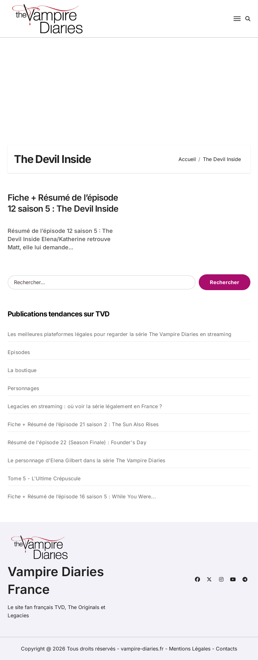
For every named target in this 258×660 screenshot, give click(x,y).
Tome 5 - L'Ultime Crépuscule (44, 478)
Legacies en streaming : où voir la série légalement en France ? (85, 406)
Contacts (226, 648)
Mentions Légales (190, 648)
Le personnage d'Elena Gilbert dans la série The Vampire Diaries (86, 460)
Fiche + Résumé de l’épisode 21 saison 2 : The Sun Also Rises (83, 424)
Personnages (23, 388)
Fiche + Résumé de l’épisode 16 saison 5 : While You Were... (82, 496)
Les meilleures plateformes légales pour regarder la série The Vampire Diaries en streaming (119, 334)
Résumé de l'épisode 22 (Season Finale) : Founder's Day (77, 442)
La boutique (22, 370)
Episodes (19, 352)
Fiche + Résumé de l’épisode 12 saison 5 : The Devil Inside (63, 203)
